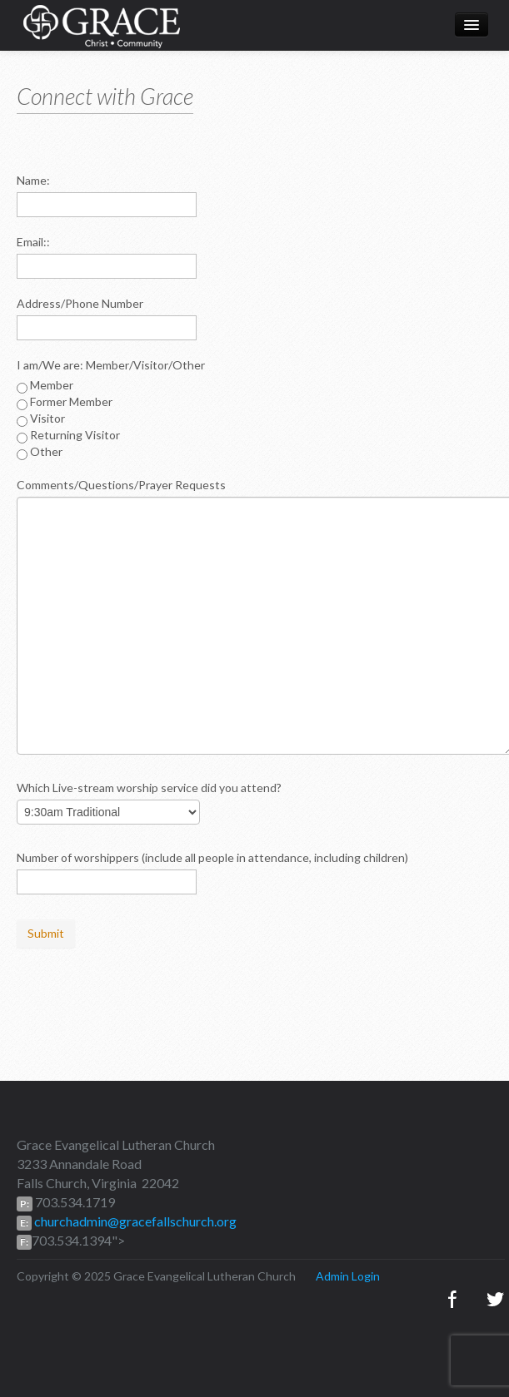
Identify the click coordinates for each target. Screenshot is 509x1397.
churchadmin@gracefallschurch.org (134, 1221)
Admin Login (348, 1276)
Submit (45, 933)
